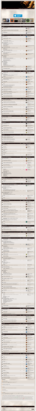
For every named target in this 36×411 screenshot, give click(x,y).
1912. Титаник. (28, 40)
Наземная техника (5, 337)
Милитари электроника (6, 251)
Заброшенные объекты (29, 160)
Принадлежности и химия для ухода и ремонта (9, 213)
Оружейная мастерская (6, 324)
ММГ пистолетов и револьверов (6, 186)
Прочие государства (5, 263)
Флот (4, 339)
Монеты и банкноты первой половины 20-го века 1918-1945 (9, 258)
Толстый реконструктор (30, 125)
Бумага (4, 150)
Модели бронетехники (29, 337)
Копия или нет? (5, 309)
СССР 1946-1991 (5, 246)
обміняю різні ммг (29, 197)
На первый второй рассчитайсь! (7, 127)
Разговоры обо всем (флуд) (5, 353)
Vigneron (28, 99)
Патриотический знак (29, 264)
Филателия (4, 152)
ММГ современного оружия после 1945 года (9, 190)
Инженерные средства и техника (7, 93)
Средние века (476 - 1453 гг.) (7, 38)
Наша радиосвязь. (29, 162)
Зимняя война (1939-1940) (30, 53)
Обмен (4, 197)
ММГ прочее (4, 188)
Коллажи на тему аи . (29, 68)
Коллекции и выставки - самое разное (8, 346)
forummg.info (21, 407)
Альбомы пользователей (6, 354)
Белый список (5, 318)
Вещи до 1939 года (5, 245)
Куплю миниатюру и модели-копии (6, 301)
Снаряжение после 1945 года (6, 250)
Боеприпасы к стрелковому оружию (8, 106)
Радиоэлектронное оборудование (7, 91)
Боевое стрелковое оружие (6, 99)
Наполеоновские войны (5, 42)
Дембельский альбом (6, 125)
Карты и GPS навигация (6, 164)
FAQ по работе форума (6, 24)
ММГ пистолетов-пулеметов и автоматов (7, 187)
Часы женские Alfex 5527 (30, 311)
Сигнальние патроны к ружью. (30, 106)
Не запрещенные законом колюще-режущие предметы (8, 242)
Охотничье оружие (5, 208)
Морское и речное (5, 272)
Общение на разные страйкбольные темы (8, 141)
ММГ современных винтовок (6, 192)
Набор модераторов (29, 32)
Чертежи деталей (29, 324)
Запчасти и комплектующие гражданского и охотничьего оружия (10, 210)
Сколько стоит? (5, 311)
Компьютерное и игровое (6, 363)
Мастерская (3, 323)
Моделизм (3, 334)
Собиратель (3, 143)
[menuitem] (5, 8)
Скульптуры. (28, 346)
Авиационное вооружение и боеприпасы (7, 78)
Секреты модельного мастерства (7, 348)
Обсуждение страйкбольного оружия (8, 137)
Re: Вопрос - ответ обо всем (30, 372)
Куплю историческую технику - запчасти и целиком (8, 298)
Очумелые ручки (5, 331)
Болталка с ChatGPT (6, 372)
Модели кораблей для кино (30, 339)
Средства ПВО (5, 81)
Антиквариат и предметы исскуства (7, 278)
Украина (4, 261)
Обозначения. (28, 164)
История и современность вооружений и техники (8, 71)
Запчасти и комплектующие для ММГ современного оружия (9, 194)
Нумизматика (5, 144)
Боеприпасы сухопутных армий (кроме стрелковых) (8, 75)
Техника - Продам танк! (6, 268)
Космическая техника (6, 79)
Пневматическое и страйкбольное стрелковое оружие (10, 104)
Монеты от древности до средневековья (7, 257)
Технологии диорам (29, 348)
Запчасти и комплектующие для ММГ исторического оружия (9, 189)
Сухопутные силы (5, 72)
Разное (4, 154)
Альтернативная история (6, 68)
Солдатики (4, 335)
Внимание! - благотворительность (7, 178)
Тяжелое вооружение (5, 270)
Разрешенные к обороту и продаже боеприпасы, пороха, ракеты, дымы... (10, 218)
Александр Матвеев (29, 318)
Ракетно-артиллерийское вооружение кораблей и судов (8, 85)
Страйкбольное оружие (6, 201)
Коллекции (4, 119)
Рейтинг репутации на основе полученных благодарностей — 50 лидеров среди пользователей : (13, 395)
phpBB (27, 407)
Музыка (4, 361)
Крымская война (5, 43)
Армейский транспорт (5, 74)
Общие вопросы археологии (7, 160)
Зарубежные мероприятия (30, 127)
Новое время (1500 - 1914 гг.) (7, 40)
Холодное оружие (5, 108)
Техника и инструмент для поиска (7, 162)
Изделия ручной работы (6, 266)
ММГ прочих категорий (5, 193)
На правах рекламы (5, 305)
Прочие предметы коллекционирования (7, 313)
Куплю (4, 195)
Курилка (4, 370)
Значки (4, 264)
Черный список (5, 316)
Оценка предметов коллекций (5, 308)
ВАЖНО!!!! (28, 354)
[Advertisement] (18, 12)
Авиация (4, 76)
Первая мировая (5, 45)
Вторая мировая (5, 53)
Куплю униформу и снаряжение (6, 296)
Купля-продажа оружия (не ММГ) (6, 200)
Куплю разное (4, 302)
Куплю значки (4, 297)
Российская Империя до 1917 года (6, 262)
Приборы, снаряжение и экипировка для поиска (9, 287)
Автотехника (4, 271)
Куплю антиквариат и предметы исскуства (7, 299)
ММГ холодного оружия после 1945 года (7, 241)
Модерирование (5, 32)
